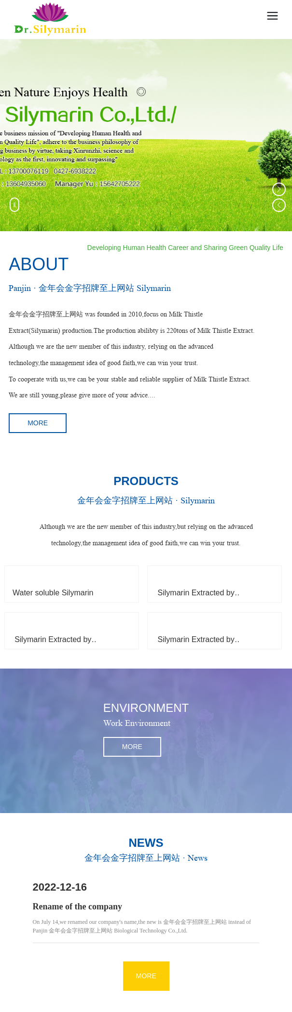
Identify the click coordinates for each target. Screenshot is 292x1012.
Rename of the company (77, 906)
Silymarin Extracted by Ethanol (52, 643)
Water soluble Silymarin (53, 593)
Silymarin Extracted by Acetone (196, 643)
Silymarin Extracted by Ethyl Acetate (196, 597)
